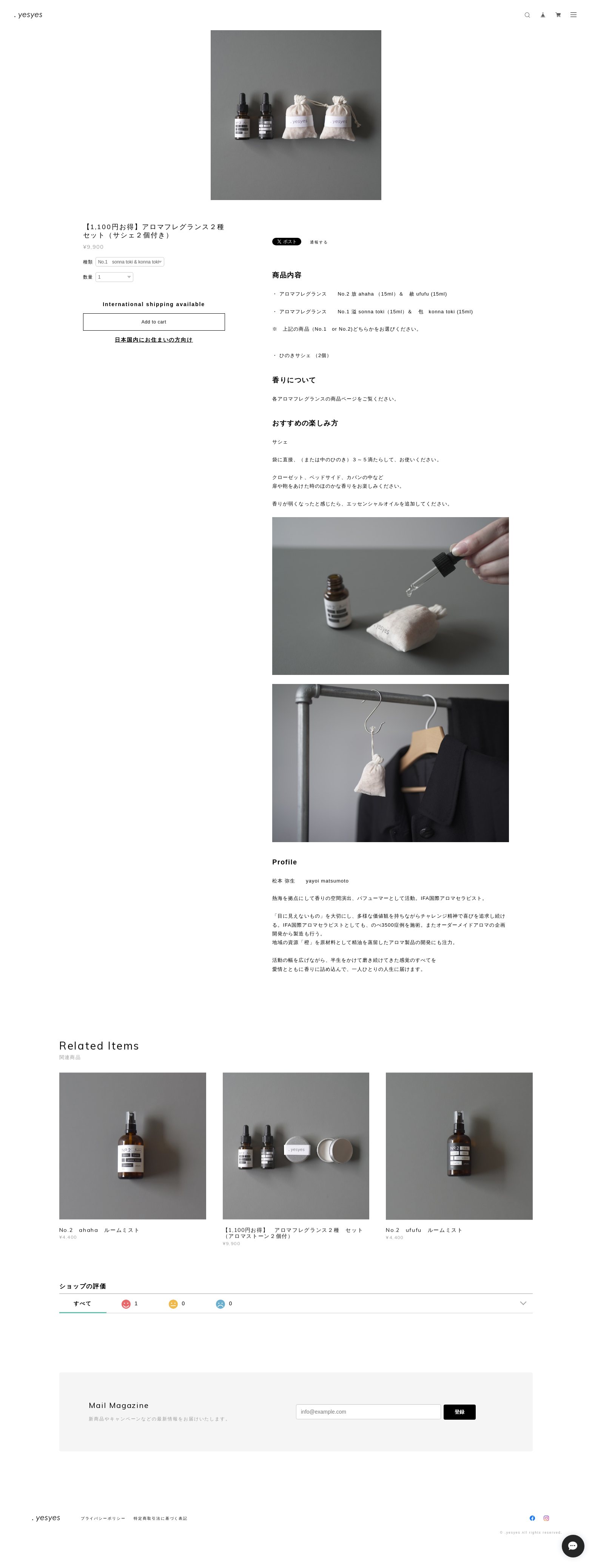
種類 (88, 262)
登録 (459, 1412)
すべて (83, 1303)
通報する (319, 242)
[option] (296, 115)
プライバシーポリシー (103, 1518)
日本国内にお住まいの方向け (154, 340)
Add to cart (154, 322)
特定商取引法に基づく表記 (161, 1518)
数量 (88, 277)
